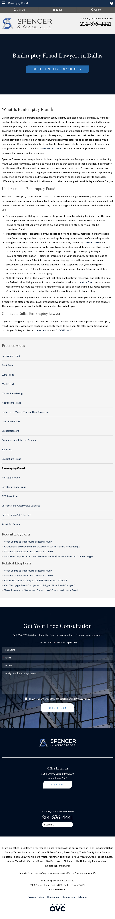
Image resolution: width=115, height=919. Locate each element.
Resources (68, 896)
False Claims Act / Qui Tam (16, 514)
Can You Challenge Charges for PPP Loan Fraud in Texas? (35, 580)
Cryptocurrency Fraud (14, 486)
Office (96, 9)
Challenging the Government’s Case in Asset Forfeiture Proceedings (42, 546)
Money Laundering (12, 393)
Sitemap (82, 896)
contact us (40, 330)
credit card (92, 242)
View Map (57, 784)
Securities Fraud (11, 355)
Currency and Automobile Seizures (21, 505)
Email (57, 9)
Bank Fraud (8, 365)
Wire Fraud (8, 374)
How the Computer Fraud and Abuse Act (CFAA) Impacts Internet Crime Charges (48, 556)
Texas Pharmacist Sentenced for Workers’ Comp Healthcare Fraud (41, 590)
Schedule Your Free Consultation (57, 69)
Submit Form (57, 707)
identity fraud (86, 282)
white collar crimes (51, 148)
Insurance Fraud (11, 421)
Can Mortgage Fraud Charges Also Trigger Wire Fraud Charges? (39, 585)
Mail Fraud (8, 383)
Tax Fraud (7, 449)
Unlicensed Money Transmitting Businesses (26, 412)
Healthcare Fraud (11, 402)
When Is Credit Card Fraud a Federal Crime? (28, 551)
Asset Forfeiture (11, 524)
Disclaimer (65, 699)
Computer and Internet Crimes (19, 440)
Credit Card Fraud (11, 458)
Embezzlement (10, 430)
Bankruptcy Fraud (13, 468)
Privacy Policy (82, 699)
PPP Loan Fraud (10, 496)
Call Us (19, 9)
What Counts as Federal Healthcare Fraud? (28, 541)
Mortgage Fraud (11, 477)
